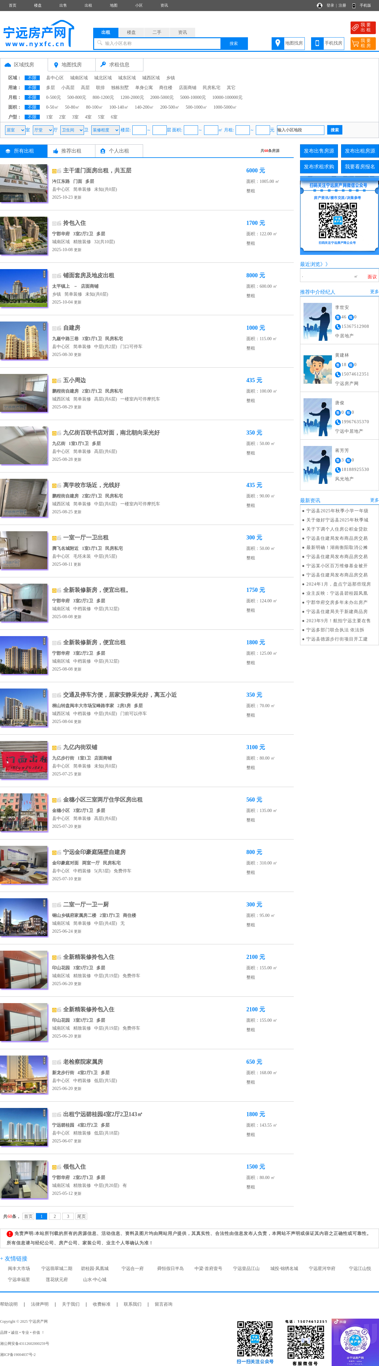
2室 (62, 117)
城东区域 (127, 77)
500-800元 (77, 97)
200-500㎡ (169, 107)
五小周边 (74, 380)
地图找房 (294, 43)
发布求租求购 (319, 166)
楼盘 (38, 5)
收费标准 (102, 1304)
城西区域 (151, 77)
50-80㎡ (72, 107)
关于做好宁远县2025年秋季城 (337, 520)
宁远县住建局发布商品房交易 (337, 538)
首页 (12, 5)
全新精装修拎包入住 (88, 957)
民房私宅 (211, 87)
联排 (100, 87)
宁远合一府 (133, 1268)
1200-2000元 (132, 97)
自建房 (71, 328)
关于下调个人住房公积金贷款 (337, 529)
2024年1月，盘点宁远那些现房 (338, 584)
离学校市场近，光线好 (91, 485)
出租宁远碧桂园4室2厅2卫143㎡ (103, 1114)
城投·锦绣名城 (284, 1268)
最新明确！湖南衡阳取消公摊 (337, 547)
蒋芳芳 (342, 450)
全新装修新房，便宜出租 (94, 642)
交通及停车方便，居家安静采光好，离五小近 (120, 695)
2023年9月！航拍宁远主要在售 (338, 620)
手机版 (365, 5)
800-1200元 (103, 97)
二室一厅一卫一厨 (86, 904)
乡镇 (170, 77)
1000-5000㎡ (225, 107)
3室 (75, 117)
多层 (50, 87)
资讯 (164, 5)
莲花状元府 (57, 1279)
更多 (374, 291)
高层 (85, 87)
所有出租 (24, 150)
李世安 (342, 307)
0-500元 (53, 97)
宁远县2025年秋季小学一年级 (337, 510)
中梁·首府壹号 (208, 1268)
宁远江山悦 (360, 1268)
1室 (49, 117)
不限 (32, 77)
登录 (330, 5)
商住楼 (165, 87)
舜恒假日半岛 (170, 1268)
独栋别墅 (120, 87)
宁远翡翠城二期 (56, 1268)
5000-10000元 (193, 97)
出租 (88, 5)
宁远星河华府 (322, 1268)
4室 (88, 117)
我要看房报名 (360, 166)
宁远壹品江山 (246, 1268)
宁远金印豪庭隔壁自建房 (94, 852)
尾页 (81, 1216)
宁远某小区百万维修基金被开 (337, 565)
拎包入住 (74, 223)
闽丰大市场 (19, 1268)
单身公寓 (144, 87)
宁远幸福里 (19, 1279)
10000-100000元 (227, 97)
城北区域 (103, 77)
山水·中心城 (94, 1279)
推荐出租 (71, 150)
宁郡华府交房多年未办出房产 (337, 602)
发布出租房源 (360, 150)
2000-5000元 (162, 97)
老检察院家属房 (83, 1062)
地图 (113, 5)
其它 (231, 87)
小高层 (68, 87)
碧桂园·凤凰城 (95, 1268)
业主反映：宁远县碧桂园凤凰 (337, 593)
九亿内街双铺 (80, 747)
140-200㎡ (144, 107)
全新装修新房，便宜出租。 (97, 590)
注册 (342, 5)
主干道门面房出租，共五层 (97, 170)
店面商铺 (187, 87)
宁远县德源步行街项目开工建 (337, 639)
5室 (101, 117)
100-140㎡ (119, 107)
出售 (63, 5)
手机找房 (333, 43)
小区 (139, 5)
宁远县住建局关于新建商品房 (337, 611)
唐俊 (340, 402)
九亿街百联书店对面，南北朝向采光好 (111, 433)
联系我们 (132, 1304)
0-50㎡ (52, 107)
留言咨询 (163, 1304)
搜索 (234, 43)
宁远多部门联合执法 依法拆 (335, 630)
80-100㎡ (94, 107)
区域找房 (24, 64)
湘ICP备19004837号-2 (18, 1354)
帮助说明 (9, 1304)
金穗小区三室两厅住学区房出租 (103, 800)
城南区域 (79, 77)
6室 (114, 117)
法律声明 (40, 1304)
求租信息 (119, 64)
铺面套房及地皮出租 (88, 275)
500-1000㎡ (196, 107)
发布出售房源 (319, 150)
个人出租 (119, 150)
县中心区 (55, 77)
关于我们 (71, 1304)
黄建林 (342, 355)
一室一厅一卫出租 (86, 537)
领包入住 (74, 1167)
